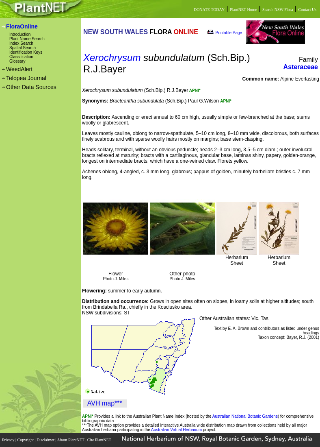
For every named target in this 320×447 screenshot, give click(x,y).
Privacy (8, 440)
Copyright (26, 440)
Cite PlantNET (99, 440)
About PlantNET (71, 440)
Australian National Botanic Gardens (245, 416)
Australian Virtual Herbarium (176, 429)
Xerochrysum (112, 57)
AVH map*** (104, 403)
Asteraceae (300, 66)
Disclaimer (46, 440)
